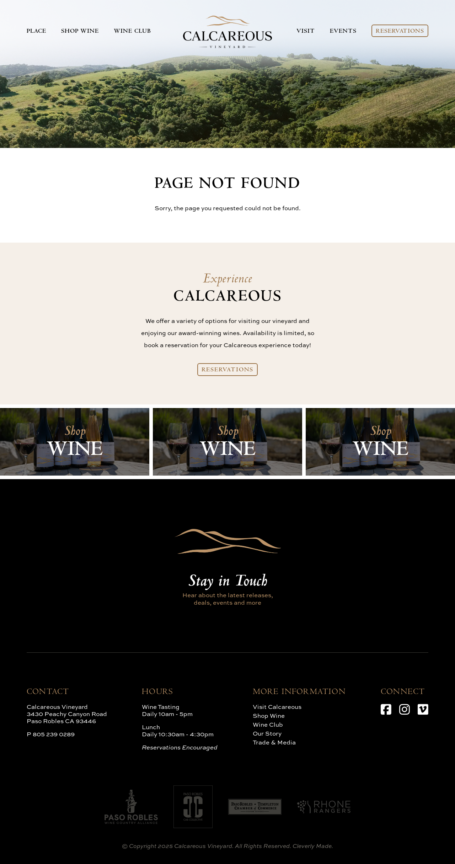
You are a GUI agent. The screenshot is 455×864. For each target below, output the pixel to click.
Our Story (267, 733)
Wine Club (132, 31)
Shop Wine (80, 31)
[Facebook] (386, 709)
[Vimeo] (423, 709)
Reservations (400, 31)
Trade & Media (274, 742)
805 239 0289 (54, 734)
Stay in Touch (227, 582)
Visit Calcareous (277, 707)
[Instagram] (404, 709)
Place (36, 31)
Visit (305, 31)
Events (343, 31)
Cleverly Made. (313, 846)
